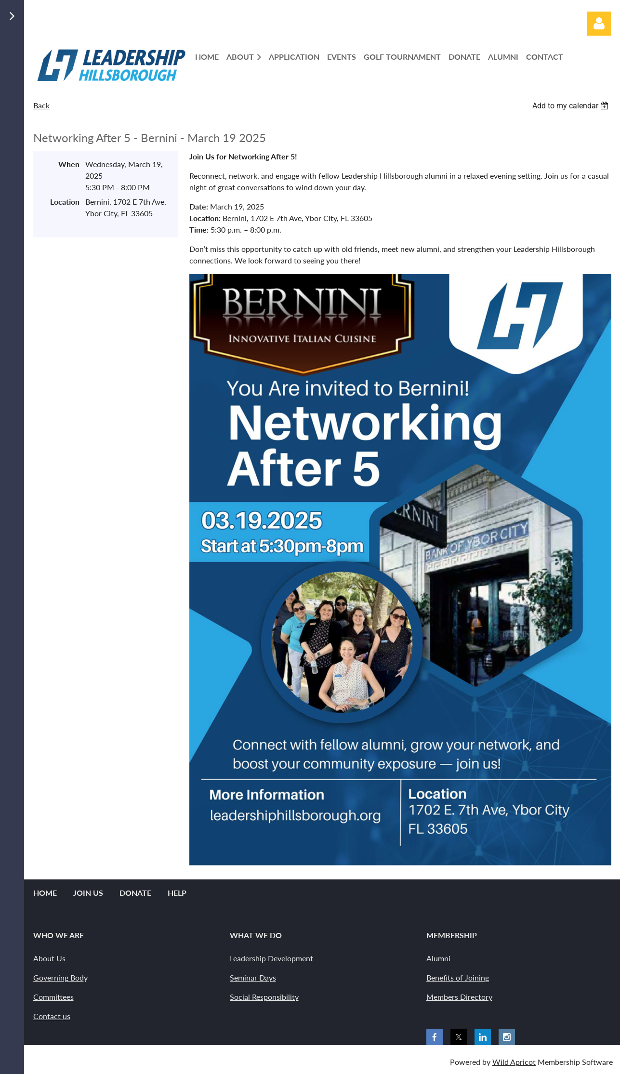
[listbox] (571, 106)
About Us (49, 958)
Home (45, 892)
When (68, 164)
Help (177, 892)
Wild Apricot (514, 1061)
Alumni (438, 958)
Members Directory (459, 996)
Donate (135, 892)
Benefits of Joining (457, 977)
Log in (599, 24)
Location (64, 201)
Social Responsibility (264, 996)
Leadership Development (271, 958)
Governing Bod (58, 977)
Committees (53, 996)
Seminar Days (253, 977)
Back (41, 105)
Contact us (51, 1016)
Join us (88, 892)
